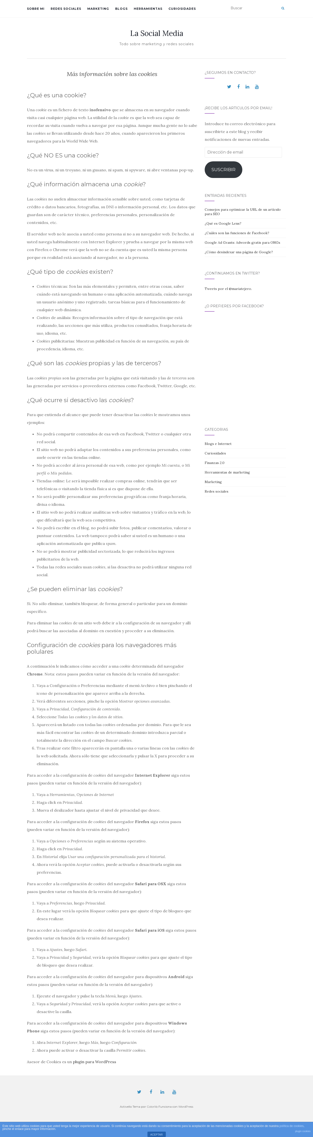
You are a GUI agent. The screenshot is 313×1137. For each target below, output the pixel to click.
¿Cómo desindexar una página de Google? (239, 252)
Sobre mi (36, 9)
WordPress (185, 1106)
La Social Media (156, 33)
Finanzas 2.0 (214, 463)
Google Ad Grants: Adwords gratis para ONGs (242, 242)
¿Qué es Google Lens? (223, 223)
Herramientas (148, 9)
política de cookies (291, 1126)
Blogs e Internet (218, 444)
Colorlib (152, 1106)
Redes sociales (66, 9)
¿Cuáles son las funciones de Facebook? (237, 233)
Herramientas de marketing (227, 472)
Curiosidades (182, 9)
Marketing (98, 9)
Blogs (121, 9)
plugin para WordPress (94, 1061)
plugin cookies (303, 1131)
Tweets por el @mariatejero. (228, 289)
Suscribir (223, 169)
